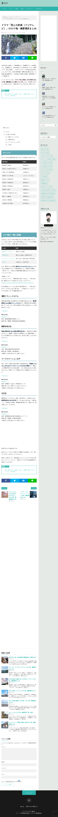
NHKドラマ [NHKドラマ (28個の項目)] (44, 149)
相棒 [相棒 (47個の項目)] (43, 197)
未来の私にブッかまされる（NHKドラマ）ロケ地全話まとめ (49, 98)
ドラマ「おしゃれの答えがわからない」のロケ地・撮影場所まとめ (12, 495)
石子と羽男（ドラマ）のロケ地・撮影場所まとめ (22, 690)
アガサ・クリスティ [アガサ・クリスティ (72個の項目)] (46, 156)
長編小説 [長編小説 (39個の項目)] (53, 200)
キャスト (6, 132)
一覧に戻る (4, 311)
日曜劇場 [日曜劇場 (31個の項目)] (44, 183)
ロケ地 (23, 32)
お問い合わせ (39, 8)
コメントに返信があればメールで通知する (19, 781)
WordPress (39, 813)
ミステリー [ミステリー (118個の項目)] (45, 173)
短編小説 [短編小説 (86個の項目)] (50, 197)
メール (3, 768)
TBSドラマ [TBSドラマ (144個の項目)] (45, 152)
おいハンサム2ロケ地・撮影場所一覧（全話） (21, 712)
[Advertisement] (19, 111)
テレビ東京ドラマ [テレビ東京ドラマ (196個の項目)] (46, 166)
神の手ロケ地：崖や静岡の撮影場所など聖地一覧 (22, 657)
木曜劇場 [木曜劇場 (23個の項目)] (44, 193)
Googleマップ (5, 316)
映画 (17, 8)
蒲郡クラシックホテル (12, 137)
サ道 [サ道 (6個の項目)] (54, 159)
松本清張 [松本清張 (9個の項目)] (52, 193)
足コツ (4, 3)
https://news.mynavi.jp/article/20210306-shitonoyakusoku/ (17, 283)
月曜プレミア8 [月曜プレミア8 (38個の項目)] (51, 190)
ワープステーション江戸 (12, 142)
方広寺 (8, 145)
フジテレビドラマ (17, 32)
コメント (3, 746)
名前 (3, 762)
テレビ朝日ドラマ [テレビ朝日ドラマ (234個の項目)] (46, 162)
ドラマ (11, 8)
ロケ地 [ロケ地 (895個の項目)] (44, 176)
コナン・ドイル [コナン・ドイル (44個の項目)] (45, 159)
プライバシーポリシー (32, 806)
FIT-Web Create (25, 813)
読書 (22, 8)
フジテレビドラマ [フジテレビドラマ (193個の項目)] (46, 169)
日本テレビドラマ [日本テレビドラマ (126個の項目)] (46, 186)
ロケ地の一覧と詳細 (9, 134)
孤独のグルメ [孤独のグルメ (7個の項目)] (45, 180)
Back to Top (29, 793)
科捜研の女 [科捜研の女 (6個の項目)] (44, 200)
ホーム (4, 8)
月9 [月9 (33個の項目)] (43, 190)
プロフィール (29, 8)
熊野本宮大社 (10, 140)
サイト (3, 774)
